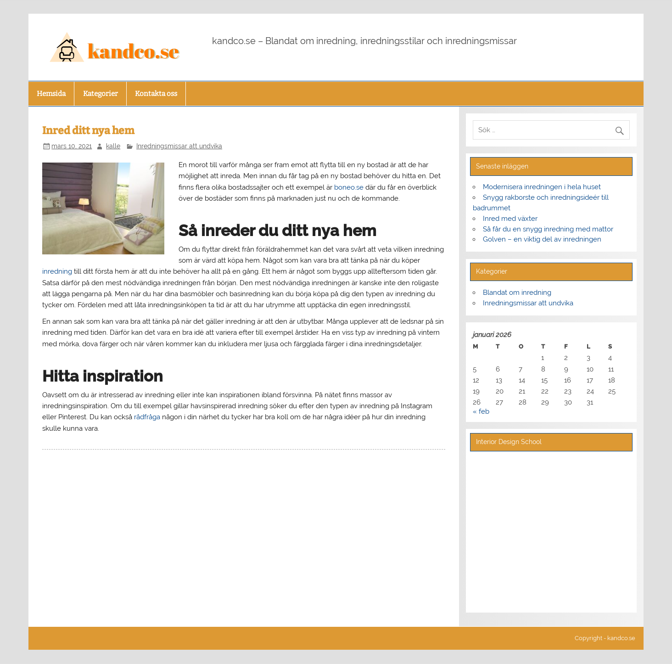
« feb (481, 411)
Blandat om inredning (517, 292)
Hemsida (51, 94)
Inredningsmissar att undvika (179, 146)
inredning (57, 271)
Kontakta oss (156, 94)
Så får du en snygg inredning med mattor (548, 229)
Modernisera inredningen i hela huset (542, 187)
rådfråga (147, 417)
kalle (113, 146)
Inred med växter (510, 218)
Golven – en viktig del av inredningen (542, 239)
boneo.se (349, 187)
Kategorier (100, 94)
